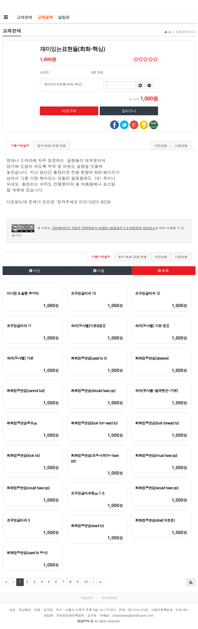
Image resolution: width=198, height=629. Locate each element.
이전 (34, 271)
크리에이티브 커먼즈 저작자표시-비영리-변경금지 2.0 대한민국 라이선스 (103, 228)
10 (86, 582)
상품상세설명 (20, 145)
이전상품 (161, 145)
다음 (98, 271)
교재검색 (45, 17)
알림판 (64, 17)
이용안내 (87, 598)
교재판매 (24, 17)
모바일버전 (109, 598)
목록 (163, 271)
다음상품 (181, 145)
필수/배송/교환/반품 (51, 145)
